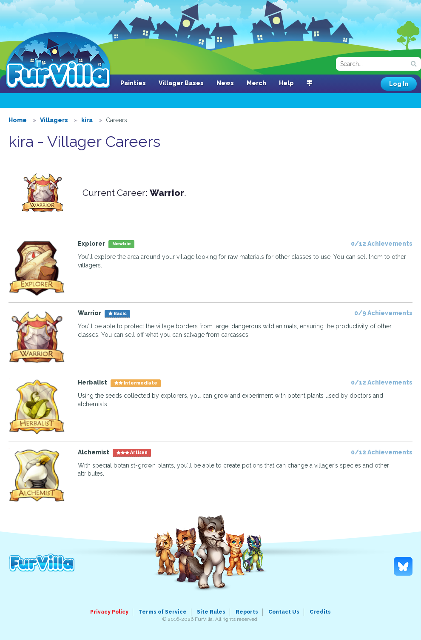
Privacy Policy (109, 612)
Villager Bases (181, 83)
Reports (247, 612)
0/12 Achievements (381, 243)
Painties (133, 83)
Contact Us (283, 612)
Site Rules (211, 612)
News (225, 83)
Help (286, 83)
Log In (398, 83)
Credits (320, 612)
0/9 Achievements (383, 313)
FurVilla (58, 61)
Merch (256, 83)
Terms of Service (163, 612)
